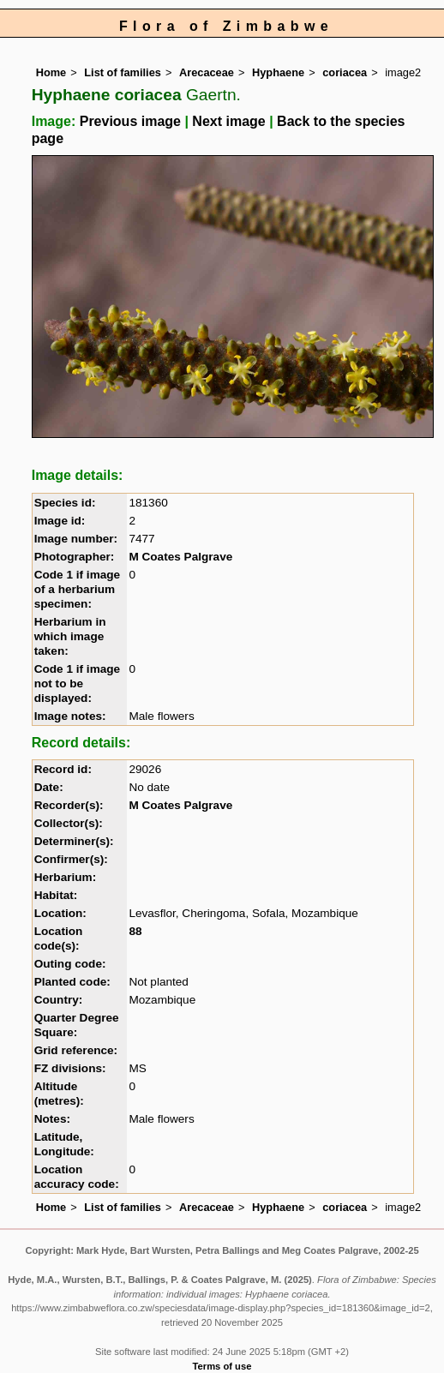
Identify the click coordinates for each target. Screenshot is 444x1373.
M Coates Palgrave (180, 556)
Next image (228, 121)
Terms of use (222, 1366)
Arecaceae (206, 72)
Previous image (130, 121)
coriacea (344, 72)
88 (135, 931)
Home (51, 72)
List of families (122, 72)
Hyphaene (278, 72)
